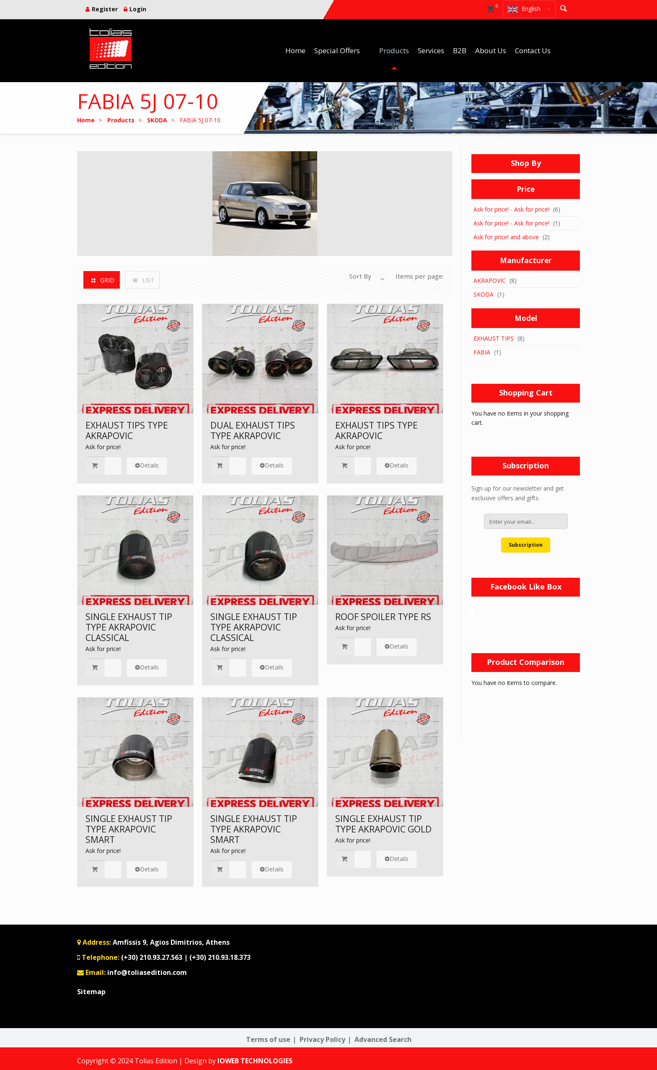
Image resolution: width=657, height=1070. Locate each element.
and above (506, 237)
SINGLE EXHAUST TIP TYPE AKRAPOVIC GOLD (383, 824)
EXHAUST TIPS (493, 338)
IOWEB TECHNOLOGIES (254, 1060)
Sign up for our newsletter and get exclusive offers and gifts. (517, 493)
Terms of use (268, 1039)
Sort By (360, 276)
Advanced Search (382, 1039)
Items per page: (420, 276)
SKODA (483, 294)
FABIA (481, 352)
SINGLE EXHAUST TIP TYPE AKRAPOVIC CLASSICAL (128, 627)
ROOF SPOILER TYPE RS (383, 617)
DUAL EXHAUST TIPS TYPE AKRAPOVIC (252, 430)
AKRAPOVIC (489, 280)
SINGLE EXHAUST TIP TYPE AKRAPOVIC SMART (128, 829)
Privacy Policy (322, 1039)
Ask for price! (103, 447)
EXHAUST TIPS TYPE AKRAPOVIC (126, 430)
